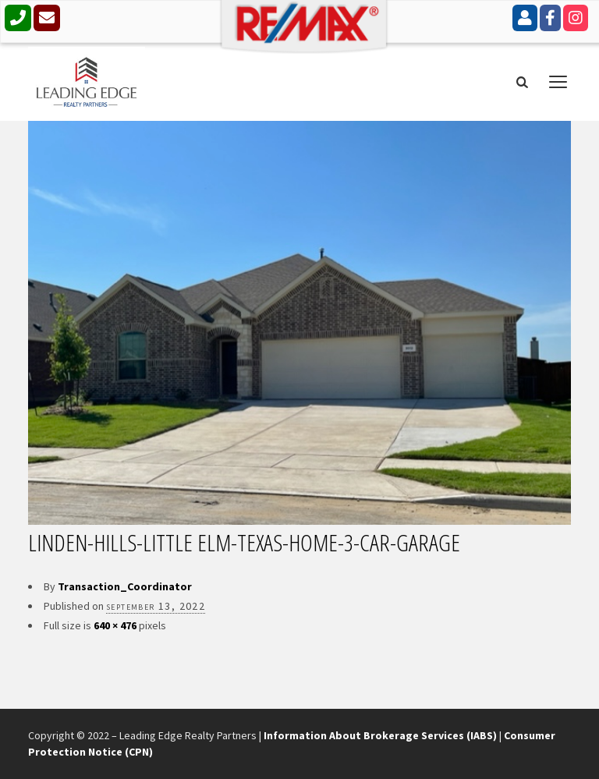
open (558, 82)
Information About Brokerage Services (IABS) (380, 735)
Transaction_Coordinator (125, 586)
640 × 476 (115, 625)
